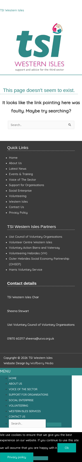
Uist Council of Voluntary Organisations (35, 236)
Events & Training (21, 174)
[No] (40, 458)
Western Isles (18, 201)
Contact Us (16, 207)
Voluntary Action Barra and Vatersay (34, 247)
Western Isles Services (25, 411)
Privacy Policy (18, 212)
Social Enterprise (20, 190)
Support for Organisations (26, 185)
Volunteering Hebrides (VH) (28, 253)
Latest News (17, 168)
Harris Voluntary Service (25, 269)
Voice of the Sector (23, 389)
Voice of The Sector (22, 179)
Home (13, 157)
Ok (67, 448)
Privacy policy (16, 457)
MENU (5, 371)
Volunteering (17, 196)
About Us (15, 163)
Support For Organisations (28, 394)
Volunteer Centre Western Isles (30, 242)
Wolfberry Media (41, 363)
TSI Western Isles (12, 10)
